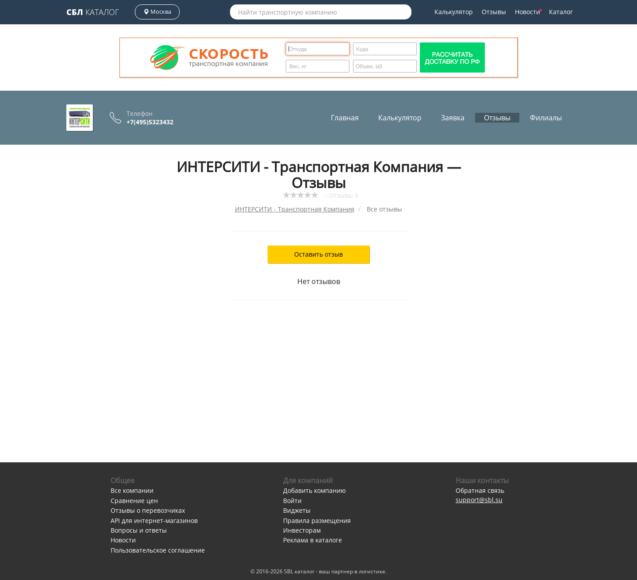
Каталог (92, 12)
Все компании (132, 490)
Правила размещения (317, 520)
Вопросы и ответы (139, 530)
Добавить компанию (314, 490)
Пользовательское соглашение (158, 550)
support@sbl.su (479, 499)
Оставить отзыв (318, 254)
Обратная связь (480, 490)
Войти (292, 500)
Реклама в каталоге (312, 540)
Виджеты (297, 510)
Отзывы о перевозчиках (148, 510)
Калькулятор (453, 12)
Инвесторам (302, 530)
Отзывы (494, 12)
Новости (528, 12)
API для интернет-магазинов (154, 520)
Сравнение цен (134, 500)
